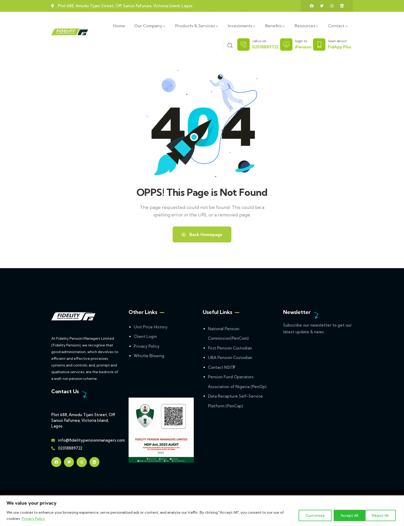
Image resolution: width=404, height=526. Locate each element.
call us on (259, 41)
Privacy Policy (33, 518)
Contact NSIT (220, 367)
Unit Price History (150, 327)
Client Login (145, 336)
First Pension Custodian (230, 348)
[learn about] (319, 44)
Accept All (381, 515)
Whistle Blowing (149, 355)
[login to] (286, 44)
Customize (312, 515)
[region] (202, 510)
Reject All (347, 515)
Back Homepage (202, 234)
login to (301, 41)
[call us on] (243, 44)
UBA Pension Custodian (230, 357)
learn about (337, 41)
